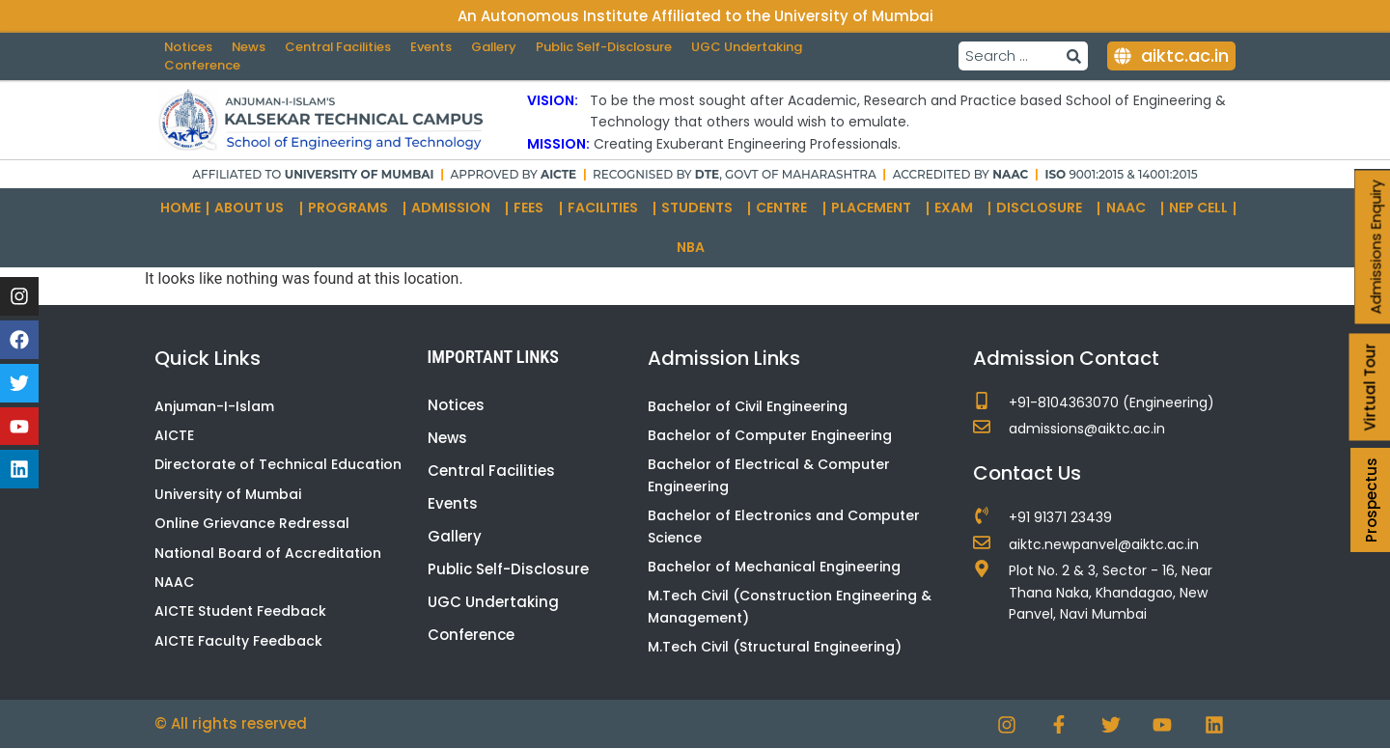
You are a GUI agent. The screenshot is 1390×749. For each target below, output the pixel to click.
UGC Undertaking (755, 47)
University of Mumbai (227, 494)
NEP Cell (1198, 207)
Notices (188, 47)
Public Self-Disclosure (611, 47)
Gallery (498, 47)
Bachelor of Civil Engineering (748, 406)
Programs (353, 208)
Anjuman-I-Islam (214, 406)
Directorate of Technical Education (278, 465)
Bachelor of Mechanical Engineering (774, 566)
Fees (533, 208)
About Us (253, 208)
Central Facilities (341, 47)
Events (435, 47)
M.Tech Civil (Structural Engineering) (775, 646)
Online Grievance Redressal (251, 523)
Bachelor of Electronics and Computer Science (784, 526)
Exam (958, 208)
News (250, 47)
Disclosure (1044, 208)
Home (180, 207)
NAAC (1130, 208)
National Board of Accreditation (267, 553)
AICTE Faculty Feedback (238, 641)
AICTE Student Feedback (240, 612)
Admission (455, 208)
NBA (695, 247)
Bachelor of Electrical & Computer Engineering (769, 476)
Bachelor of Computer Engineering (770, 435)
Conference (202, 66)
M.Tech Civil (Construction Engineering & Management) (789, 607)
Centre (786, 208)
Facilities (608, 208)
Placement (876, 208)
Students (701, 208)
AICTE (174, 435)
